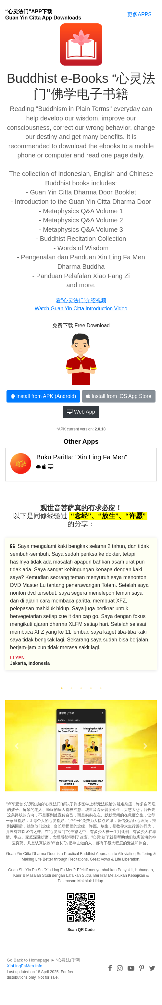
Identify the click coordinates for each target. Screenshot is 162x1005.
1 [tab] (61, 688)
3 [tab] (81, 688)
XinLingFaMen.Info (24, 965)
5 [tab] (100, 688)
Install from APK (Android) (43, 396)
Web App (81, 412)
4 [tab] (91, 688)
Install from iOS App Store (119, 396)
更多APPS (139, 14)
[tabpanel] (81, 608)
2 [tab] (71, 688)
